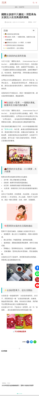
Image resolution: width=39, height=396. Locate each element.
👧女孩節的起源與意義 (12, 34)
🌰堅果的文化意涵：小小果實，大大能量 (18, 42)
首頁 (16, 7)
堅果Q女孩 (9, 129)
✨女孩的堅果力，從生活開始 (14, 48)
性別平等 (21, 7)
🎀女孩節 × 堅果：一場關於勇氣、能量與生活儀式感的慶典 (20, 38)
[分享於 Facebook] (27, 341)
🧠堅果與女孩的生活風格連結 (14, 45)
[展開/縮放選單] (36, 2)
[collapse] (33, 30)
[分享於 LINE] (35, 341)
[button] (33, 3)
